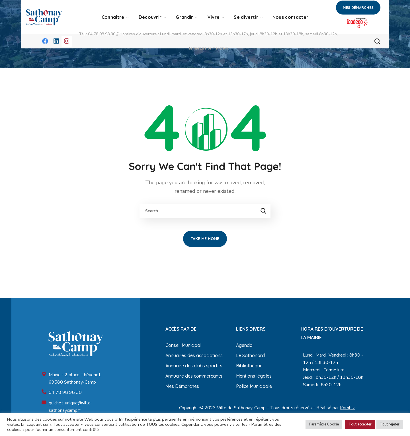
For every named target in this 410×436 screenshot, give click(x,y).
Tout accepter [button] (360, 424)
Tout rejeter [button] (389, 424)
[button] (358, 7)
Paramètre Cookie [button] (324, 424)
